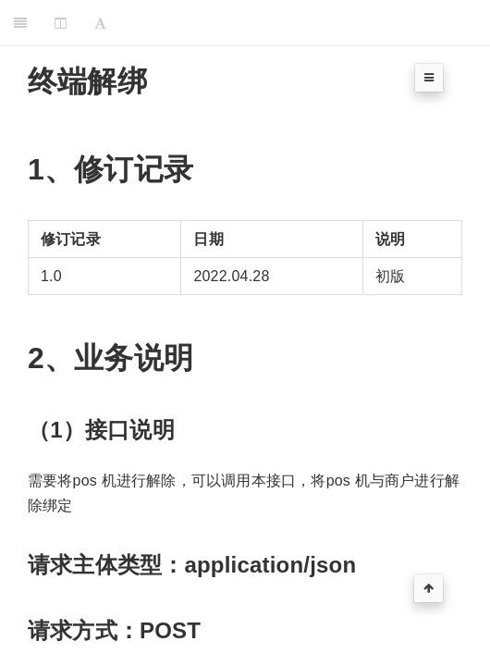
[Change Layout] (60, 23)
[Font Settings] (100, 23)
